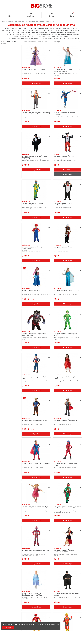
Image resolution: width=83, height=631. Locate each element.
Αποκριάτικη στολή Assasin (63, 247)
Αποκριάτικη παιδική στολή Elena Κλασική (66, 378)
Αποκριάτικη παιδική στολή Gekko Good (66, 334)
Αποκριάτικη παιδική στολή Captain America (35, 378)
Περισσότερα (36, 83)
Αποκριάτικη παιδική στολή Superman (36, 463)
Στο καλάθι (67, 170)
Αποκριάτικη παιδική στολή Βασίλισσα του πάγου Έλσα (32, 594)
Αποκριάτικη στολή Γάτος (63, 204)
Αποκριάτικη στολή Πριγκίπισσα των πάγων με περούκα (67, 70)
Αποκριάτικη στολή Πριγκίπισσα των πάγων (67, 291)
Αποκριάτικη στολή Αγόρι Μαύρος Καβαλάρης (34, 157)
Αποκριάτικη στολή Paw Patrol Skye (35, 507)
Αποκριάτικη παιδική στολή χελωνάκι (67, 507)
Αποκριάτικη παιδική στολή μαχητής (35, 550)
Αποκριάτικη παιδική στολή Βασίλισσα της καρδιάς (64, 551)
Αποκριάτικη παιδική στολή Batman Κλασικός (66, 594)
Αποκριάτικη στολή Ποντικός (64, 156)
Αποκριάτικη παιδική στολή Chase (34, 420)
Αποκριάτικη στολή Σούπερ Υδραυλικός (32, 248)
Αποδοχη (8, 628)
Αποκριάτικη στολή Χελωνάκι (33, 204)
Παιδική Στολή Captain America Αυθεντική (65, 113)
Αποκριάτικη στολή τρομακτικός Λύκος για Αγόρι (34, 334)
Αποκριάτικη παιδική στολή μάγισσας (36, 113)
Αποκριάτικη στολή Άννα (31, 290)
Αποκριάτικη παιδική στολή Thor (65, 420)
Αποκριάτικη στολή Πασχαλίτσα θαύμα (65, 464)
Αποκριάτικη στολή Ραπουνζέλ (33, 69)
